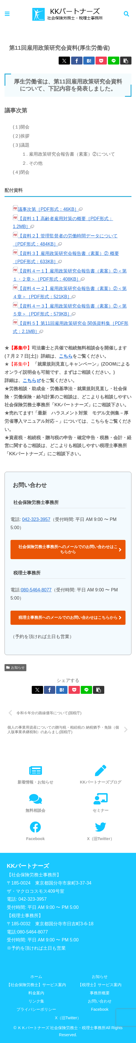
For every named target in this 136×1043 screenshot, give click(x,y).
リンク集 (36, 1001)
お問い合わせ (100, 1001)
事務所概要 (100, 993)
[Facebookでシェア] (76, 61)
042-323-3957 (36, 519)
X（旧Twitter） (68, 1018)
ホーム (36, 976)
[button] (125, 61)
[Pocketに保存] (101, 61)
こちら (66, 356)
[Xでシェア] (64, 61)
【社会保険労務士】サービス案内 (36, 984)
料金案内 (36, 993)
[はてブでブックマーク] (89, 61)
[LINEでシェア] (113, 61)
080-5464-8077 (36, 589)
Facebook (99, 1009)
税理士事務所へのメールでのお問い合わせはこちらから (68, 617)
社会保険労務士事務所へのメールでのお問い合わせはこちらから (68, 549)
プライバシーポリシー (36, 1009)
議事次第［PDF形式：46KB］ (47, 209)
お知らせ (15, 667)
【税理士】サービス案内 (100, 984)
